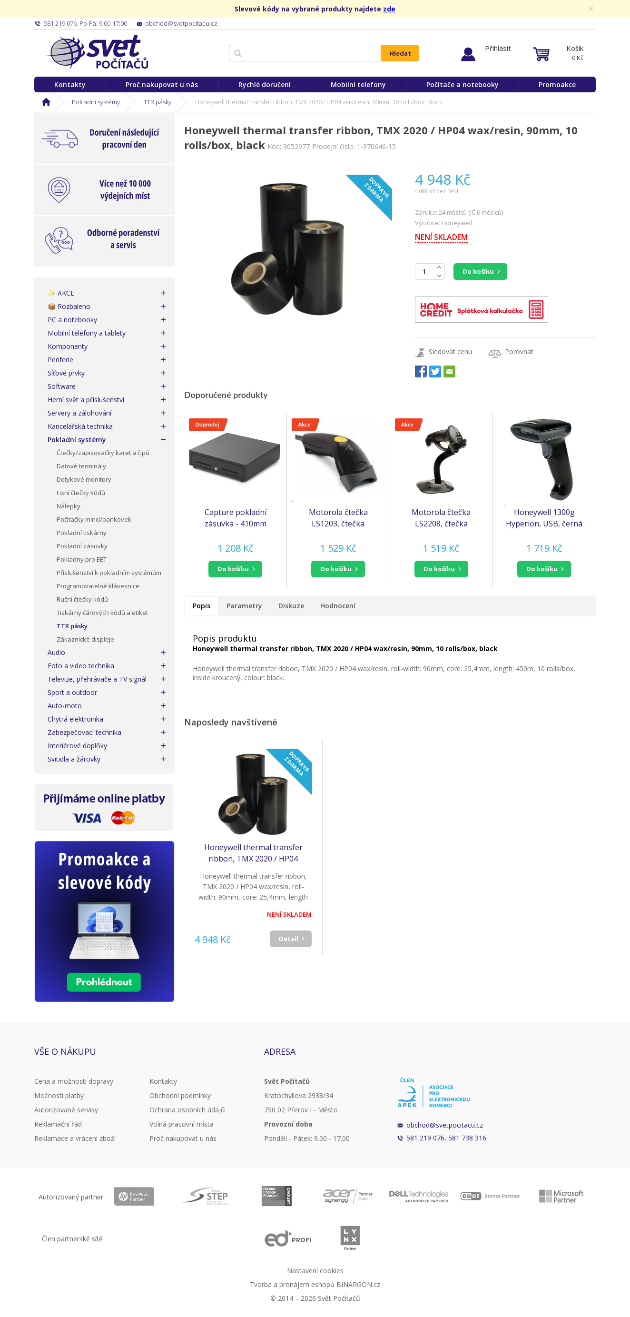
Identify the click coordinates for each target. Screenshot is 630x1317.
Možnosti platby (59, 1095)
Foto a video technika (81, 665)
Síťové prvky (66, 372)
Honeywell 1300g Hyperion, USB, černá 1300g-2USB (544, 518)
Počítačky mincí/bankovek (94, 519)
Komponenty (68, 346)
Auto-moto (65, 705)
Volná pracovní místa (181, 1124)
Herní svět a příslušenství (86, 399)
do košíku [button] (233, 568)
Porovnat (519, 351)
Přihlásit (498, 48)
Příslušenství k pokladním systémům (109, 572)
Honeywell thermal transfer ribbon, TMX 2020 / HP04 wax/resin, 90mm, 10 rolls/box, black (253, 853)
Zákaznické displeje (85, 639)
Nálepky (68, 506)
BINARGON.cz (358, 1284)
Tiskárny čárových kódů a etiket (102, 612)
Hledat (400, 53)
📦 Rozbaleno (69, 306)
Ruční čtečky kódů (82, 599)
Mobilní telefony (358, 84)
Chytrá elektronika (75, 718)
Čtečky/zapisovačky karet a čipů (103, 452)
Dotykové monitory (84, 479)
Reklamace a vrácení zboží (75, 1138)
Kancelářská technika (80, 426)
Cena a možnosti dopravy (73, 1081)
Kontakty (70, 84)
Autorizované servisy (66, 1109)
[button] (235, 569)
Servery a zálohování (79, 412)
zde (389, 8)
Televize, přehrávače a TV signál (97, 678)
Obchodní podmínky (180, 1095)
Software (62, 386)
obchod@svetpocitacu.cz (444, 1124)
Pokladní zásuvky (82, 546)
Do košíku (478, 271)
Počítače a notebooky (462, 84)
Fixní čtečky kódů (81, 492)
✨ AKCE (61, 292)
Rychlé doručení (264, 84)
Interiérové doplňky (77, 745)
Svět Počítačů (96, 52)
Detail (288, 938)
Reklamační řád (58, 1124)
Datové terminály (81, 466)
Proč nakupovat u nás (162, 84)
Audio (56, 652)
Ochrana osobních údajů (187, 1109)
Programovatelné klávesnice (98, 586)
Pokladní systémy (96, 102)
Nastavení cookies (315, 1270)
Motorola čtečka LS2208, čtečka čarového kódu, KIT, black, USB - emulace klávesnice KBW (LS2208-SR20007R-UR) (441, 518)
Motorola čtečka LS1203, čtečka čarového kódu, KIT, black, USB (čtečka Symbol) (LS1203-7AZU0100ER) (338, 518)
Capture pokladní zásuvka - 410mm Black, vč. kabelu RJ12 (235, 518)
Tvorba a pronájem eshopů (292, 1284)
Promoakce (557, 84)
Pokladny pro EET (82, 559)
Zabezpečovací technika (84, 732)
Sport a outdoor (72, 692)
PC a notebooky (72, 319)
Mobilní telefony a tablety (87, 332)
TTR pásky (157, 102)
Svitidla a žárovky (74, 758)
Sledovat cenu (450, 351)
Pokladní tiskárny (82, 532)
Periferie (60, 359)
